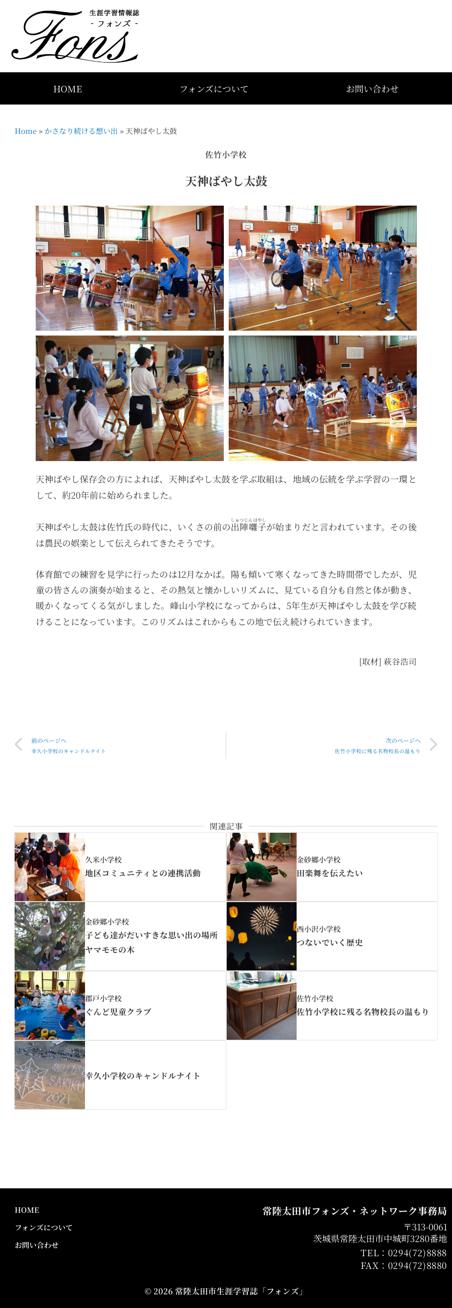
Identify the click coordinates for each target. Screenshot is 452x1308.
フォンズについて (214, 88)
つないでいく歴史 (330, 942)
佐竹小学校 (315, 998)
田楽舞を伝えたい (330, 873)
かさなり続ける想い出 (81, 131)
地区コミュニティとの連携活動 (143, 873)
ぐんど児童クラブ (118, 1011)
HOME (67, 88)
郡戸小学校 (103, 998)
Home (26, 131)
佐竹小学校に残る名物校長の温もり (363, 1011)
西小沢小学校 (319, 929)
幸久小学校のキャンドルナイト (143, 1075)
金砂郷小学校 (319, 859)
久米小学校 (103, 859)
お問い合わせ (372, 88)
